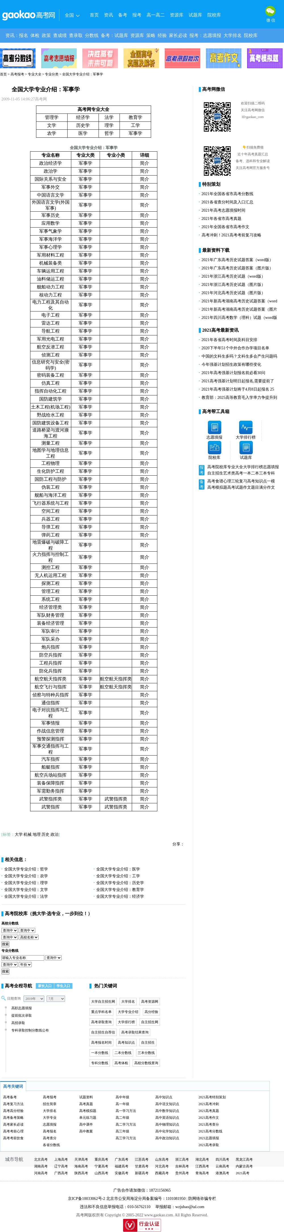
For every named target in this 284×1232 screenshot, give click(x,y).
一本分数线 (99, 1053)
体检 (34, 35)
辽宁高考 (61, 1166)
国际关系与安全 (50, 179)
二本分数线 (122, 1053)
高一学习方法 (126, 1111)
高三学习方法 (126, 1138)
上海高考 (61, 1159)
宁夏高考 (101, 1166)
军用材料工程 (50, 255)
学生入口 (63, 986)
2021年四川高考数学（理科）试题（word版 (239, 317)
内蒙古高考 (244, 1166)
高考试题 (235, 487)
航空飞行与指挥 (50, 686)
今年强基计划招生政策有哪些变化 (231, 364)
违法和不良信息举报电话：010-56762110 (115, 1207)
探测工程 (50, 583)
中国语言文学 (50, 195)
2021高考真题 (209, 1111)
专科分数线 (99, 1063)
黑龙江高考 (244, 1159)
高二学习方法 (126, 1124)
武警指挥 (50, 806)
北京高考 (41, 1159)
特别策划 (211, 184)
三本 (263, 473)
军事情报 (50, 723)
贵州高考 (182, 1173)
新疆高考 (142, 1173)
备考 (122, 15)
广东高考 (121, 1159)
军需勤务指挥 (50, 791)
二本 (255, 473)
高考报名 (50, 1131)
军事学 (135, 133)
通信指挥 (50, 702)
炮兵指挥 (50, 647)
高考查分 (50, 1138)
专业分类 (52, 74)
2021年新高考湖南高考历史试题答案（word (239, 301)
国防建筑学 (50, 399)
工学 (135, 125)
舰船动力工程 (50, 286)
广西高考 (61, 1173)
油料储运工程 (50, 278)
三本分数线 (146, 1053)
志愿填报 (212, 35)
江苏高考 (142, 1159)
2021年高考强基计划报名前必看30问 (233, 373)
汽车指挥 (50, 759)
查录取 (76, 35)
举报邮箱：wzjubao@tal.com (179, 1207)
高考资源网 (149, 1002)
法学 (109, 117)
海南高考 (81, 1166)
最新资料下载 (215, 250)
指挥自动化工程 (50, 391)
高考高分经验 (13, 1111)
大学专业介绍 (128, 1012)
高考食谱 (215, 481)
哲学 (109, 133)
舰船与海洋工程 (50, 495)
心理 (227, 481)
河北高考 (162, 1166)
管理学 (52, 117)
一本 (247, 473)
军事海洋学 (50, 239)
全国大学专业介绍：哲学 (26, 869)
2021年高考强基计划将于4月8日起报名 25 (238, 389)
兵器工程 (50, 519)
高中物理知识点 (167, 1124)
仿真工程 (50, 383)
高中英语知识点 (167, 1118)
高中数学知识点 (167, 1111)
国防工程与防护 (50, 479)
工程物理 (50, 463)
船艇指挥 (50, 767)
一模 (271, 481)
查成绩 (60, 35)
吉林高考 (182, 1166)
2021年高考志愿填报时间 (223, 210)
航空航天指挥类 (50, 678)
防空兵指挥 (50, 655)
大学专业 (50, 1118)
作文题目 (251, 487)
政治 (55, 834)
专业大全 (34, 74)
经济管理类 (50, 607)
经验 (162, 35)
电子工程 (50, 315)
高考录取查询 (101, 1022)
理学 (109, 125)
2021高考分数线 (210, 1131)
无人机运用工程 (50, 575)
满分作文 (267, 487)
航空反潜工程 (50, 346)
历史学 (83, 125)
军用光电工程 (50, 339)
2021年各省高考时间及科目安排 (229, 340)
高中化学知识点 (167, 1131)
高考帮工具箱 (215, 411)
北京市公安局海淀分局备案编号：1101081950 (145, 1198)
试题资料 (86, 1097)
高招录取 (17, 1023)
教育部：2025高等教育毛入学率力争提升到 (239, 397)
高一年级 (122, 1104)
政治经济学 (50, 163)
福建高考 (121, 1166)
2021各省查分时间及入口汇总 (227, 202)
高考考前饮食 (13, 1138)
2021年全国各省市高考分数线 (227, 194)
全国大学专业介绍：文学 (26, 890)
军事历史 (50, 215)
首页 (94, 15)
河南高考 (41, 1173)
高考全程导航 (18, 985)
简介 (144, 163)
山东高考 (162, 1159)
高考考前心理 (13, 1131)
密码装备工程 (50, 375)
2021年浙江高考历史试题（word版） (234, 276)
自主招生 (148, 1043)
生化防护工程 (50, 471)
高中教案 (86, 1131)
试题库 (195, 15)
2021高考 (242, 1173)
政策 (46, 35)
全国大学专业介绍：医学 (118, 869)
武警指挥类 (50, 798)
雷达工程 (50, 323)
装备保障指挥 (50, 783)
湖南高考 (41, 1166)
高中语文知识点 (167, 1104)
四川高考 (222, 1159)
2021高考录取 (209, 1145)
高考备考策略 (13, 1118)
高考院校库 (16, 913)
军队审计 (50, 631)
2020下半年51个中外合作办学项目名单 (235, 348)
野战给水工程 (50, 414)
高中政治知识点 (167, 1138)
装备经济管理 (50, 623)
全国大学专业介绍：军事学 (46, 89)
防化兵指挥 (50, 670)
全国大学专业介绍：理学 (26, 883)
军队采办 (50, 639)
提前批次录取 (21, 1016)
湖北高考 (202, 1159)
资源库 (176, 15)
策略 (150, 35)
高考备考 (10, 1097)
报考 (136, 15)
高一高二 (156, 15)
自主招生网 (149, 1022)
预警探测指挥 (50, 738)
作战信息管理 (50, 731)
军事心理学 (50, 247)
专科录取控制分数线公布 (29, 1030)
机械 (28, 834)
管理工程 (50, 591)
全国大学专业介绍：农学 (26, 876)
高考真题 (86, 1104)
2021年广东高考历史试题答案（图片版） (237, 268)
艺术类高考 (233, 473)
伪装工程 (50, 487)
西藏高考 (162, 1173)
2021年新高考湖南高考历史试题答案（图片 (239, 309)
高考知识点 (126, 1043)
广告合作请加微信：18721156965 (142, 1190)
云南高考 (222, 1166)
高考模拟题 (217, 487)
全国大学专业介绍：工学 (118, 876)
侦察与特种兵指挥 (50, 694)
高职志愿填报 (21, 1008)
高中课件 (86, 1124)
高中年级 (122, 1097)
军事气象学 (50, 231)
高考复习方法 (13, 1104)
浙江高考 (182, 1159)
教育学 (135, 117)
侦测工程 (50, 354)
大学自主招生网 (103, 1002)
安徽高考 (121, 1173)
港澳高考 (222, 1173)
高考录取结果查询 (135, 1032)
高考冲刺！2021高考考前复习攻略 (231, 235)
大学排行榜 (126, 1022)
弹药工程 (50, 535)
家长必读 (178, 35)
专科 (271, 473)
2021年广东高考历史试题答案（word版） (237, 260)
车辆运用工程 (50, 271)
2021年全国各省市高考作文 (225, 227)
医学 (82, 133)
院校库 (214, 15)
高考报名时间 (101, 1043)
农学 (51, 133)
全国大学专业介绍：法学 (26, 896)
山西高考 (101, 1173)
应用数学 (50, 223)
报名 (23, 35)
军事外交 (50, 187)
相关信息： (16, 859)
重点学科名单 (101, 1012)
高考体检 (121, 1063)
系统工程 (50, 599)
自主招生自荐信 (103, 1032)
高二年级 (122, 1118)
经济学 (83, 117)
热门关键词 (105, 985)
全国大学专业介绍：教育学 (120, 890)
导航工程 (50, 331)
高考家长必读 (13, 1124)
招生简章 (50, 1104)
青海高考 (202, 1173)
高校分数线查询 (146, 1063)
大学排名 (233, 35)
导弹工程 (50, 527)
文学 (51, 125)
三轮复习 (239, 481)
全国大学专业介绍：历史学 (120, 883)
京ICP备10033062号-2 (86, 1198)
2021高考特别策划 (212, 1097)
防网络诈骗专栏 (202, 1198)
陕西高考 (81, 1173)
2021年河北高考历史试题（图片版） (233, 293)
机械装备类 (50, 263)
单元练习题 (87, 1118)
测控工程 (50, 567)
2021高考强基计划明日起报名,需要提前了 (238, 381)
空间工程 (50, 511)
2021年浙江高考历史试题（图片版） (233, 284)
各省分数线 (51, 1145)
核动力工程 (50, 294)
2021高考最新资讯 (220, 330)
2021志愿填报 (209, 1138)
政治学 (50, 171)
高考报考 (17, 74)
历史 (45, 834)
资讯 (108, 15)
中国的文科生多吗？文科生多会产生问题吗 (239, 356)
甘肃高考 (142, 1166)
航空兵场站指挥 (50, 775)
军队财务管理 (50, 615)
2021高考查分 (209, 1124)
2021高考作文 (209, 1118)
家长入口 (45, 986)
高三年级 (122, 1131)
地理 (37, 834)
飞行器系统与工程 (50, 503)
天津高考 (81, 1159)
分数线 (92, 35)
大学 (19, 834)
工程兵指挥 (50, 663)
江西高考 (202, 1166)
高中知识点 (163, 1097)
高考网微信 (213, 89)
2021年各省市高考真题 (221, 218)
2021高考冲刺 (209, 1104)
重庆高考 (101, 1159)
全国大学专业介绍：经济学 (120, 896)
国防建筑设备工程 (50, 422)
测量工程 (50, 443)
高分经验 (151, 1012)
